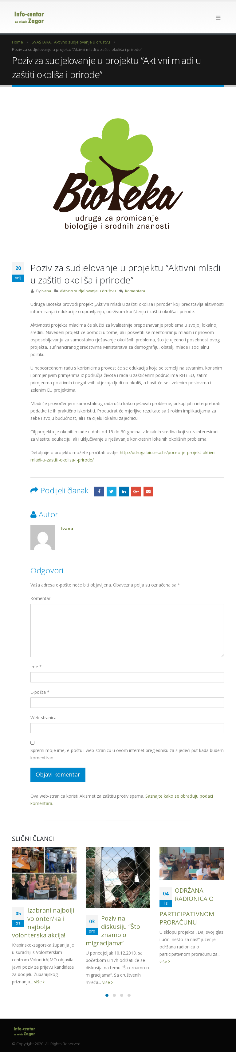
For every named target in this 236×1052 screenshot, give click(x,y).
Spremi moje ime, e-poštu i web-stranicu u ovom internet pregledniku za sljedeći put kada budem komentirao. (127, 754)
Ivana (46, 291)
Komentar (40, 598)
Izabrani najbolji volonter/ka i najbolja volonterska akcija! (43, 922)
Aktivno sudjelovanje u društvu (88, 291)
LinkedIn (124, 491)
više (39, 982)
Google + (136, 491)
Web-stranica (43, 717)
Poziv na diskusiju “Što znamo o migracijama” (113, 930)
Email (148, 491)
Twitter (111, 491)
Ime (36, 667)
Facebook (99, 491)
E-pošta (39, 692)
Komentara (135, 291)
